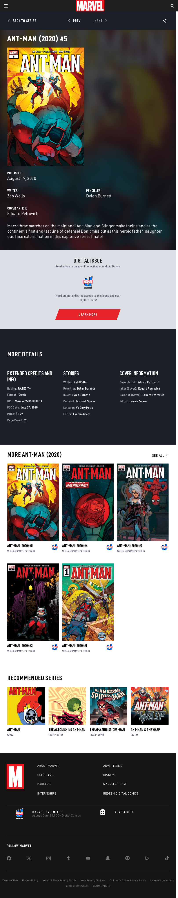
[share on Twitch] (147, 859)
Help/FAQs (45, 775)
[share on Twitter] (29, 859)
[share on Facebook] (9, 859)
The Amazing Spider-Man (107, 729)
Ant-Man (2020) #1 (74, 645)
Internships (47, 793)
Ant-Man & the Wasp (145, 729)
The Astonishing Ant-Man (67, 729)
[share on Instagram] (48, 859)
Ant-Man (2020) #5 (20, 545)
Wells (10, 550)
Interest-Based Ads (77, 885)
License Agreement (161, 880)
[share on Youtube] (88, 859)
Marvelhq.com (114, 784)
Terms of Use (10, 880)
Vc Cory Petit (84, 407)
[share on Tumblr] (68, 859)
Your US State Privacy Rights (59, 880)
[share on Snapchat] (107, 859)
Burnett (19, 550)
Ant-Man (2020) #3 (129, 545)
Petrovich (30, 550)
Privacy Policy (30, 880)
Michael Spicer (85, 401)
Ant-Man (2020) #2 (20, 645)
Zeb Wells (16, 195)
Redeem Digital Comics (121, 793)
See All (160, 455)
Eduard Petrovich (22, 213)
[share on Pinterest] (127, 859)
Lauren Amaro (81, 414)
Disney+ (109, 775)
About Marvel (48, 765)
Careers (44, 784)
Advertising (112, 765)
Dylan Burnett (98, 195)
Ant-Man (13, 729)
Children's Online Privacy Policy (127, 880)
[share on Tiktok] (167, 859)
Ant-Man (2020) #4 (74, 545)
